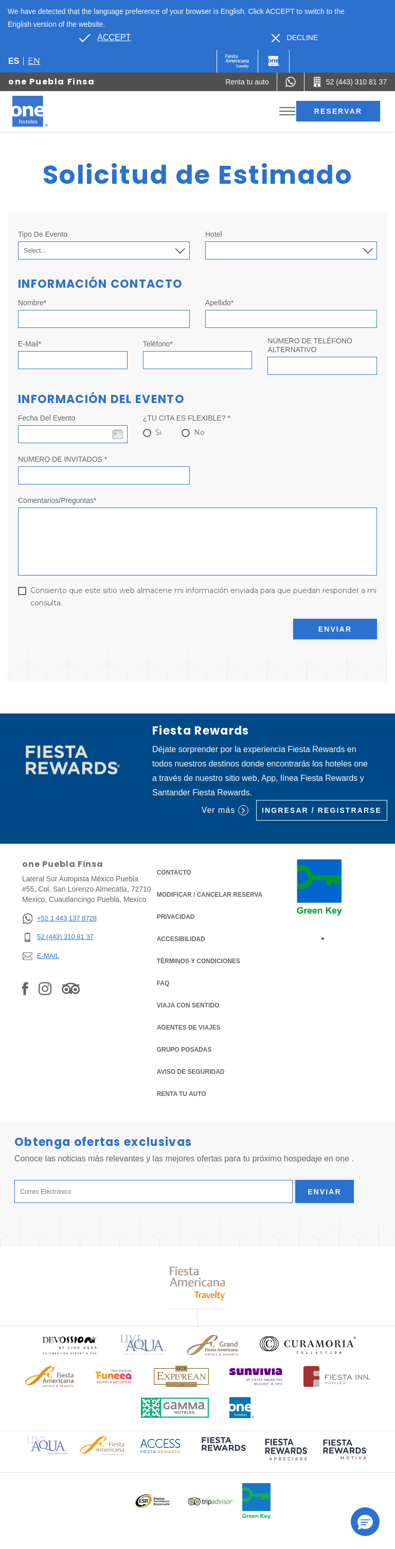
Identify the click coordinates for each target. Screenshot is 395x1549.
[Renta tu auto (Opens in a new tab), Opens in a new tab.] (247, 82)
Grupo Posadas (184, 1049)
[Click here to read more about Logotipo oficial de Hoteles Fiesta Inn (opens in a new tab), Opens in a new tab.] (336, 1376)
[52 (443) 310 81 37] (59, 937)
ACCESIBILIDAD (181, 939)
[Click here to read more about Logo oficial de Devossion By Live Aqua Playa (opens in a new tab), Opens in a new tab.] (69, 1344)
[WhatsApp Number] (290, 82)
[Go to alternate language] (105, 37)
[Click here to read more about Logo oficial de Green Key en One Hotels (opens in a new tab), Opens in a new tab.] (256, 1501)
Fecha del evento (46, 418)
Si (158, 432)
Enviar (335, 629)
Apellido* (219, 303)
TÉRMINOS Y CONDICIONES (198, 961)
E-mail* (29, 344)
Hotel (213, 234)
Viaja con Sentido (188, 1005)
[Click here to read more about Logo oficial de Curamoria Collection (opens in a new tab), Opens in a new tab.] (308, 1345)
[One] (273, 61)
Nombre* (32, 303)
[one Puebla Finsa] (42, 111)
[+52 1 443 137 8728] (59, 919)
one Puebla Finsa (51, 82)
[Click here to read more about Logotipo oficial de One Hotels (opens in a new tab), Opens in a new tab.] (241, 1407)
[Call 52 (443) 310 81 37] (349, 82)
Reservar (338, 111)
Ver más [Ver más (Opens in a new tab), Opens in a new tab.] (225, 810)
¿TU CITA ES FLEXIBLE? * (186, 418)
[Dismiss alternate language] (294, 38)
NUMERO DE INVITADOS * (62, 459)
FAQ (163, 983)
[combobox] (291, 250)
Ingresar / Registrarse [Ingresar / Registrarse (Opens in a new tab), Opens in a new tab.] (322, 810)
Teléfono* (158, 344)
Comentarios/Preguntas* (57, 500)
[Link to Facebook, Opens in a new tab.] (25, 988)
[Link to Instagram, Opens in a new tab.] (45, 988)
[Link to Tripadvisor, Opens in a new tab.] (71, 988)
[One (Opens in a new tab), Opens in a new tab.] (237, 61)
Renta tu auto (181, 1093)
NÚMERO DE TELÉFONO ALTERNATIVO (309, 345)
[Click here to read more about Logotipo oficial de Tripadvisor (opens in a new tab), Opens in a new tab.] (210, 1501)
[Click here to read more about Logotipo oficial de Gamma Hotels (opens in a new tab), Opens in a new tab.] (175, 1408)
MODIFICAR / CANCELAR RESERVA (210, 894)
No (199, 432)
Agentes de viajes (189, 1027)
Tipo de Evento (42, 234)
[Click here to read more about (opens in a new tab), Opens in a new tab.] (223, 1451)
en (34, 61)
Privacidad (176, 916)
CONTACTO (174, 872)
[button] (365, 1521)
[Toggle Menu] (287, 111)
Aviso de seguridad (191, 1071)
